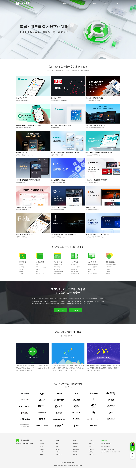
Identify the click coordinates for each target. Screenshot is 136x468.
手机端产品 (59, 70)
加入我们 (42, 452)
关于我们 (42, 446)
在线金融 (75, 446)
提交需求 (132, 455)
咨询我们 (61, 310)
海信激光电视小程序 (22, 153)
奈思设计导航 (92, 454)
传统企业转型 (76, 449)
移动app (58, 449)
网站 (53, 70)
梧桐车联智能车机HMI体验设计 (95, 125)
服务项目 (42, 443)
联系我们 (42, 454)
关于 (84, 3)
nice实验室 (91, 449)
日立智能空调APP (56, 98)
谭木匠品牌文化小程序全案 (24, 235)
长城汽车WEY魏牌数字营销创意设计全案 (63, 235)
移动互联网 (75, 443)
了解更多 (75, 310)
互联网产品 (75, 70)
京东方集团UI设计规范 (58, 180)
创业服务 (75, 454)
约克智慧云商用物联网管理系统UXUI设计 (28, 180)
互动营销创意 (85, 70)
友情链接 (91, 452)
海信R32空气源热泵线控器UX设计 (61, 125)
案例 (64, 3)
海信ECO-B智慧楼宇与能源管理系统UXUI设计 (65, 153)
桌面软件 (58, 452)
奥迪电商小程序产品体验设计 (95, 98)
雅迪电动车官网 (90, 207)
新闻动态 (42, 449)
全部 (48, 70)
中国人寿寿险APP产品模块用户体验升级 (28, 125)
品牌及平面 (58, 454)
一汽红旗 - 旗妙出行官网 (58, 207)
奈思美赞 (106, 3)
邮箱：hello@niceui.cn (106, 443)
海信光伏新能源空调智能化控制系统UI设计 (99, 153)
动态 (94, 3)
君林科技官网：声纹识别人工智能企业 (97, 235)
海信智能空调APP (21, 98)
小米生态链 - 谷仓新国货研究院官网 (96, 180)
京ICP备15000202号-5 (76, 465)
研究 (117, 3)
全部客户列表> (68, 387)
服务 (74, 3)
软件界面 (67, 70)
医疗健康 (75, 452)
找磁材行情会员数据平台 (23, 207)
